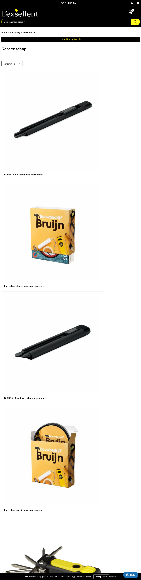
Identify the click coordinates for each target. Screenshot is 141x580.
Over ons (76, 481)
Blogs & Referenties (81, 486)
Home (4, 32)
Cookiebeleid (7, 533)
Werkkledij (15, 32)
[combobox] (66, 22)
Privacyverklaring (9, 528)
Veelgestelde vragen (81, 494)
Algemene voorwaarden (12, 524)
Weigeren (112, 576)
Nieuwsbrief (77, 490)
